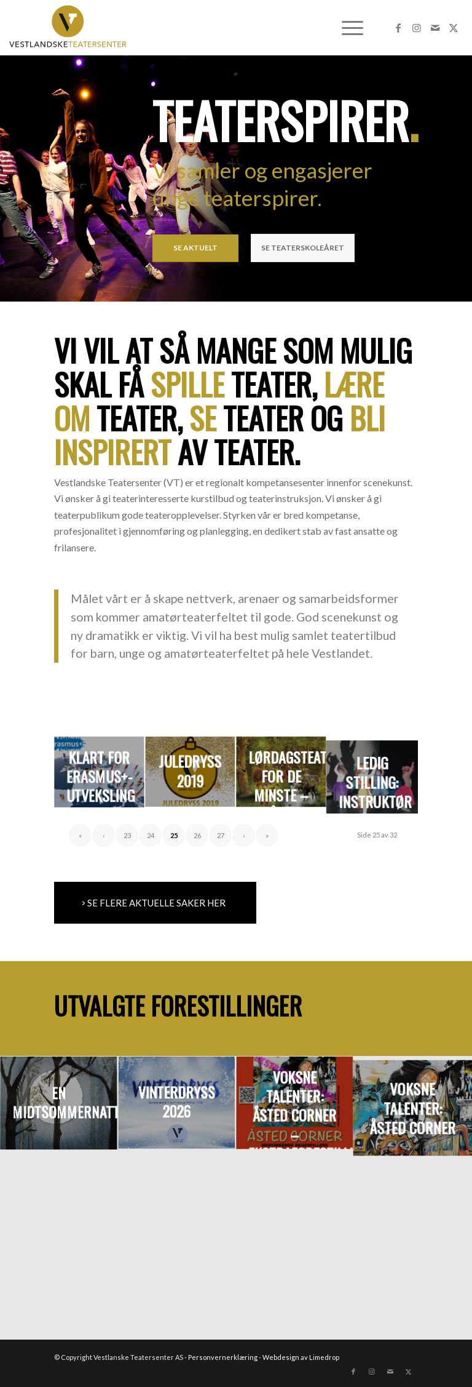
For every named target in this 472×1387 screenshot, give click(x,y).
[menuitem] (346, 27)
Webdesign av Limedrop (300, 1357)
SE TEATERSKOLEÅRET (302, 247)
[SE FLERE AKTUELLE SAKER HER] (155, 903)
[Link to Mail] (435, 27)
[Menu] (346, 27)
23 (127, 835)
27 (220, 835)
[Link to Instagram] (416, 27)
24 (150, 835)
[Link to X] (453, 27)
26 (197, 835)
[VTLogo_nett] (71, 27)
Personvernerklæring (223, 1357)
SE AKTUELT (195, 247)
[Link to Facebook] (398, 27)
